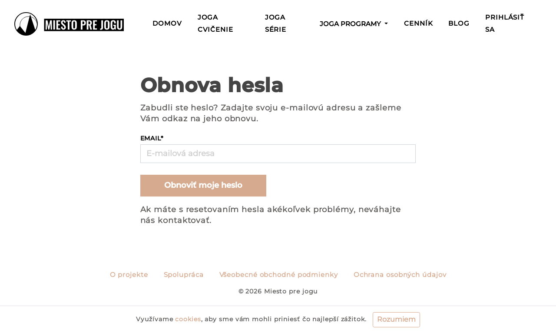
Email (152, 138)
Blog (459, 23)
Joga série (276, 23)
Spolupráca (184, 275)
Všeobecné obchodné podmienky (278, 275)
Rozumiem (396, 319)
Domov (169, 22)
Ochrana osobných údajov (400, 275)
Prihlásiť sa (504, 23)
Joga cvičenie (215, 23)
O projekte (129, 275)
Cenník (418, 23)
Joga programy (351, 24)
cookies (188, 319)
